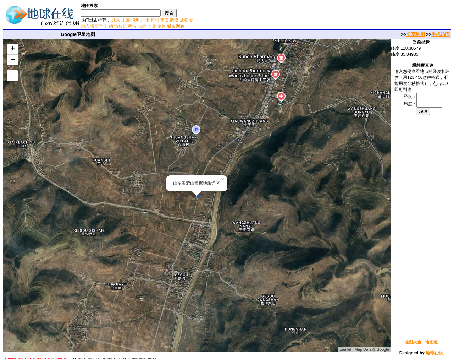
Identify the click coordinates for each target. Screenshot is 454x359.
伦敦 (161, 26)
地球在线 (434, 352)
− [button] (12, 60)
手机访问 (440, 34)
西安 (164, 20)
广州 (145, 20)
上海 (126, 20)
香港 (132, 26)
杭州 (155, 20)
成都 (184, 20)
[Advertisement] (280, 15)
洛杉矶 (120, 26)
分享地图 (415, 34)
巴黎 (152, 26)
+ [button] (12, 49)
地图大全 (412, 341)
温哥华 (96, 26)
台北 (142, 26)
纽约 (109, 26)
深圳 (135, 20)
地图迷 (431, 341)
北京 (116, 20)
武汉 (174, 20)
